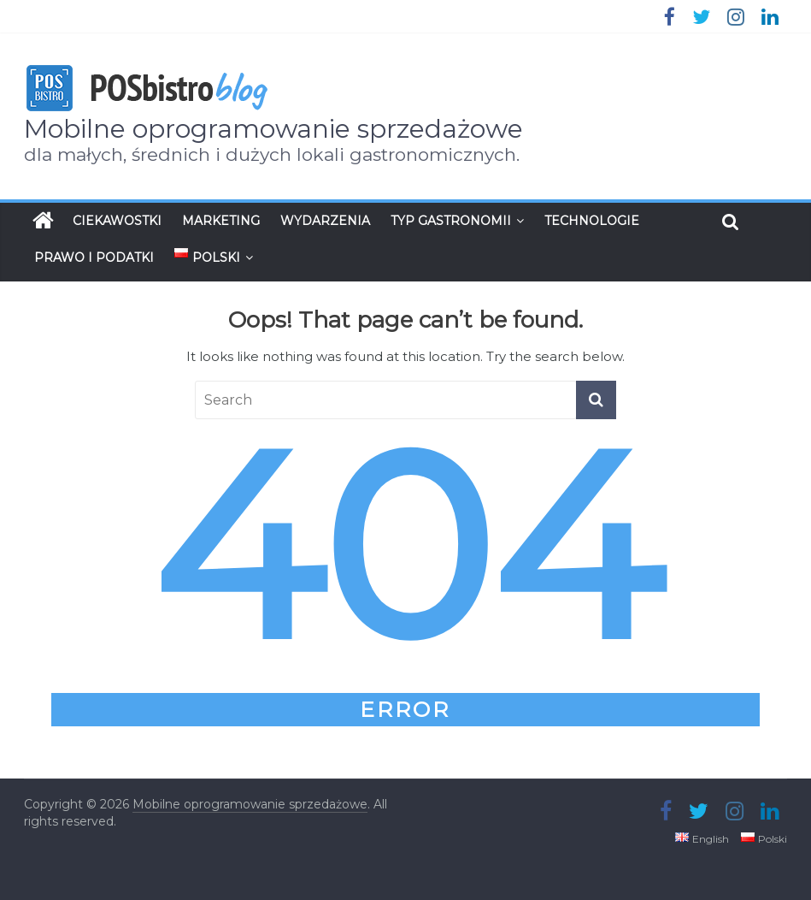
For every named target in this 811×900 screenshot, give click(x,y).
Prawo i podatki (94, 257)
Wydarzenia (325, 220)
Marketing (221, 220)
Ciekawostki (117, 220)
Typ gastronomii (451, 220)
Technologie (591, 220)
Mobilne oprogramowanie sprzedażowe (273, 129)
